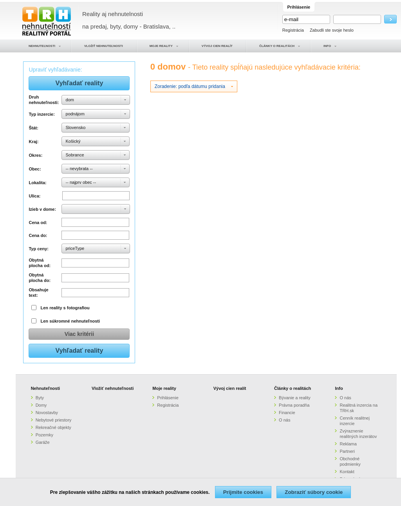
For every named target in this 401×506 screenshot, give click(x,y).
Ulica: (34, 196)
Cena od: (38, 222)
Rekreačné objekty (53, 427)
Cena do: (38, 235)
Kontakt (347, 471)
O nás (284, 420)
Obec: (35, 169)
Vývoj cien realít (229, 388)
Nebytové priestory (54, 420)
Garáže (43, 442)
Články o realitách (292, 388)
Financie (287, 412)
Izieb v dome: (42, 209)
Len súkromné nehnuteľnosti (70, 321)
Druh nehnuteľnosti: (44, 100)
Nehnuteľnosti (45, 388)
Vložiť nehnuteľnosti (113, 388)
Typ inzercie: (41, 114)
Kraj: (33, 141)
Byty (40, 397)
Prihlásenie (167, 397)
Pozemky (44, 434)
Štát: (33, 128)
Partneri (347, 451)
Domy (41, 405)
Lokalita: (37, 182)
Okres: (35, 155)
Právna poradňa (294, 405)
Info (339, 388)
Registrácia (293, 30)
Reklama (348, 443)
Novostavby (47, 412)
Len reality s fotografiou (65, 307)
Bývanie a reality (295, 397)
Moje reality (164, 388)
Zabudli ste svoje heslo (332, 30)
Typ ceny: (39, 248)
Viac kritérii (79, 334)
